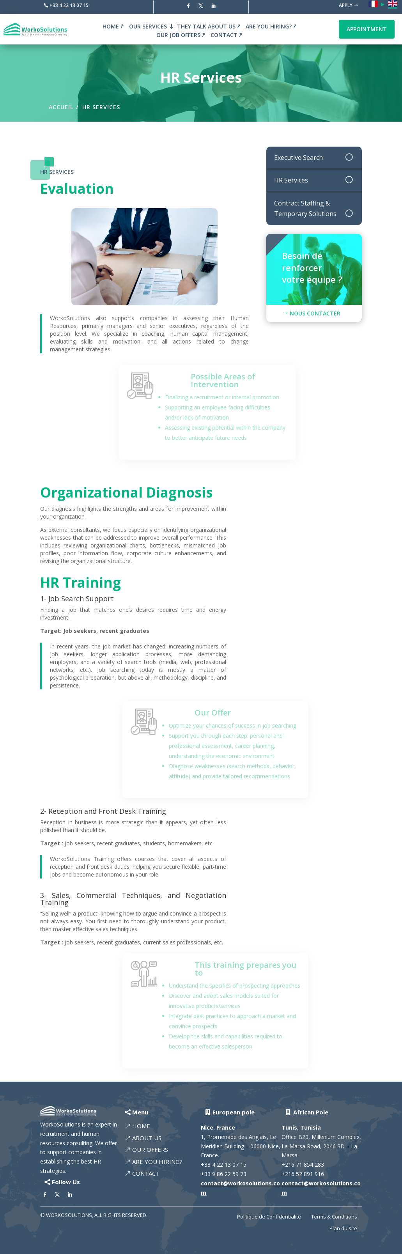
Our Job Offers (178, 35)
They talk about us (206, 26)
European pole (234, 1112)
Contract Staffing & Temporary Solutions (305, 208)
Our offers (150, 1149)
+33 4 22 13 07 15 (69, 5)
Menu (140, 1112)
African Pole (310, 1112)
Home (111, 26)
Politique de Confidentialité (269, 1217)
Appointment (367, 29)
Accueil (61, 107)
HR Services (101, 107)
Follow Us (66, 1182)
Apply (345, 5)
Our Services (148, 26)
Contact (224, 35)
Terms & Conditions (334, 1217)
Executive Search (298, 157)
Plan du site (343, 1229)
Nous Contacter (315, 313)
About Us (146, 1138)
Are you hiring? (269, 26)
